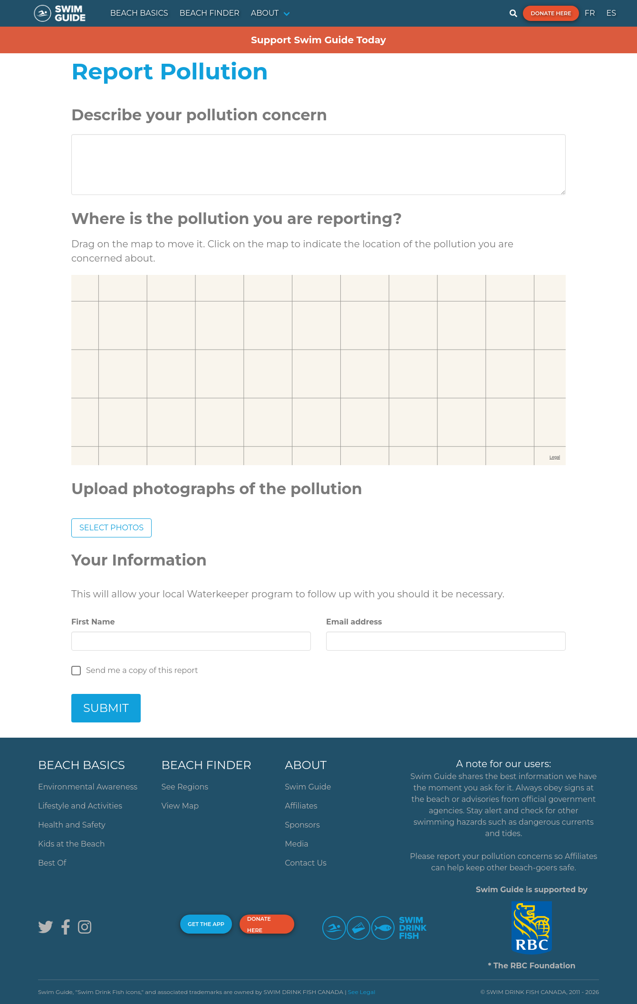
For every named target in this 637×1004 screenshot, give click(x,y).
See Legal (362, 991)
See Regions (185, 786)
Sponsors (302, 824)
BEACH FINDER (210, 13)
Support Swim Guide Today (318, 40)
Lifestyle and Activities (80, 805)
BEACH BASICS (139, 13)
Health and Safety (72, 824)
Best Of (52, 863)
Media (297, 843)
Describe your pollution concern (199, 115)
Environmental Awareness (87, 786)
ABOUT (265, 13)
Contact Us (306, 863)
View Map (180, 805)
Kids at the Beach (71, 843)
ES (611, 13)
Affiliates (301, 805)
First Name (93, 621)
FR (590, 13)
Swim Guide (308, 786)
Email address (354, 621)
